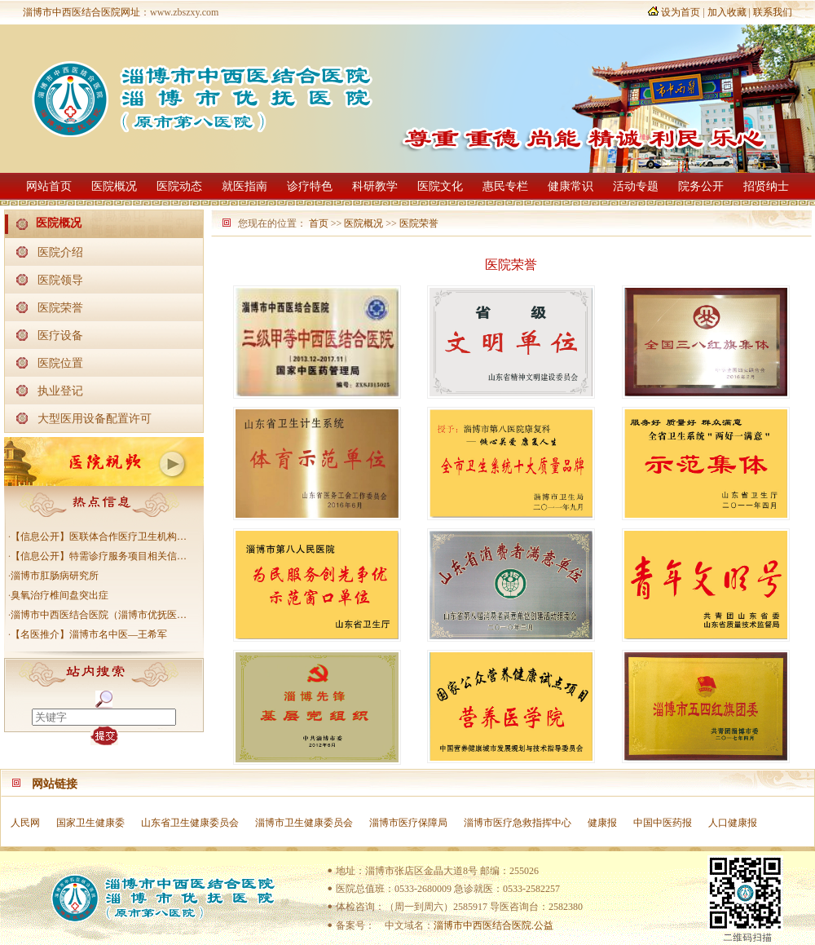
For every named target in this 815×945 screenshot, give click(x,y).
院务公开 (701, 186)
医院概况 (114, 186)
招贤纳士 (766, 186)
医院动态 (179, 186)
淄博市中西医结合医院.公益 (493, 925)
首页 (318, 223)
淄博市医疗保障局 (408, 822)
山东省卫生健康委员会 (190, 822)
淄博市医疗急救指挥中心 (517, 822)
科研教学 (375, 186)
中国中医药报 (662, 822)
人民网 (25, 822)
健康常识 (570, 186)
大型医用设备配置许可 (94, 418)
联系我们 (772, 12)
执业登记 (60, 390)
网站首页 (49, 186)
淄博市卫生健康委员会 (304, 822)
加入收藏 (727, 12)
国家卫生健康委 (90, 822)
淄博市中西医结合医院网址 (81, 12)
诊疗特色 (310, 186)
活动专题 (636, 186)
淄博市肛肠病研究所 (55, 575)
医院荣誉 (60, 307)
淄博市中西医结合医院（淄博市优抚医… (99, 614)
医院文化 (440, 186)
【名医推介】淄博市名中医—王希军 (89, 634)
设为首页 (680, 12)
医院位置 (60, 362)
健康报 (602, 822)
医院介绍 (60, 251)
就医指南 (244, 186)
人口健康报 (732, 822)
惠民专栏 (505, 186)
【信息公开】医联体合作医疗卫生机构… (99, 536)
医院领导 (60, 279)
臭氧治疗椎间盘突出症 (59, 595)
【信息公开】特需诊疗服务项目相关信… (99, 556)
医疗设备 (60, 335)
